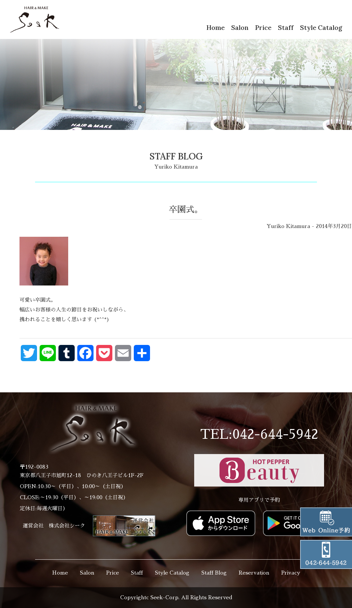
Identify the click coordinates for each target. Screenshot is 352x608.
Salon (239, 27)
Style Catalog (321, 27)
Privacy (290, 573)
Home (215, 27)
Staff (286, 27)
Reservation (254, 573)
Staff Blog (214, 573)
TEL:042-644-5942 (259, 434)
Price (263, 27)
